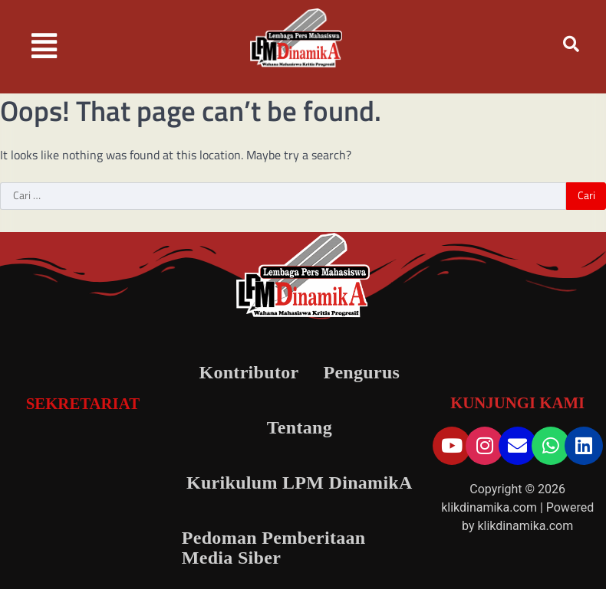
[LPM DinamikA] (83, 481)
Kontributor (248, 372)
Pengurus (361, 372)
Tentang (299, 427)
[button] (44, 46)
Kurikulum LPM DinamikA (299, 482)
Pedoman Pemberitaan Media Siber (274, 548)
